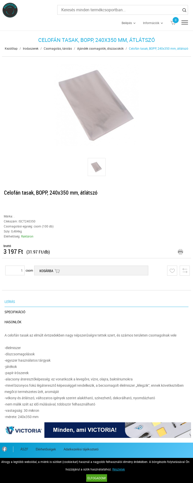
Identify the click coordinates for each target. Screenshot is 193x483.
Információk (151, 23)
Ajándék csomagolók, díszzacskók (100, 48)
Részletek (118, 469)
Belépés (127, 23)
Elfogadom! (96, 478)
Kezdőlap (11, 48)
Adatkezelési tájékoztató (81, 449)
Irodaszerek (30, 48)
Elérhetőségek (46, 449)
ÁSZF (24, 449)
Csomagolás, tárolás (58, 48)
